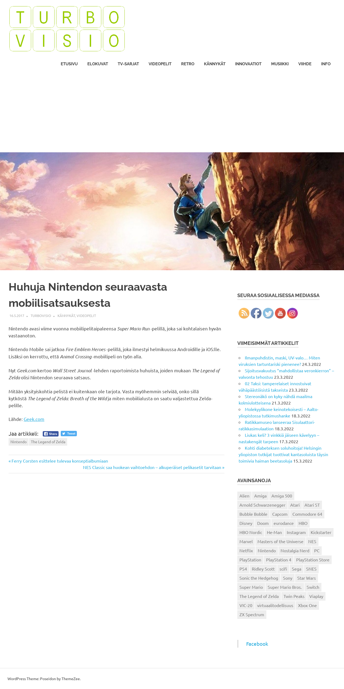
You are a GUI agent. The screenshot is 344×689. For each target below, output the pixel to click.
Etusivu (69, 64)
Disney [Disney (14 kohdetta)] (245, 523)
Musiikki (280, 64)
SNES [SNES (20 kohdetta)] (311, 568)
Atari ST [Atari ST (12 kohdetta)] (312, 504)
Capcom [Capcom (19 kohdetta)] (280, 514)
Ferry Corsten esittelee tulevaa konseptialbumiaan (59, 460)
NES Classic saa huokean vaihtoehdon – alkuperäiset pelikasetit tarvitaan (152, 467)
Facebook (257, 643)
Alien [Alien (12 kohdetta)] (244, 495)
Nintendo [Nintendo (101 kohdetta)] (267, 550)
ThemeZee (71, 678)
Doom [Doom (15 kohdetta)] (263, 523)
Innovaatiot (248, 64)
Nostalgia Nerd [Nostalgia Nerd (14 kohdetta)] (295, 550)
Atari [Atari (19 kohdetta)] (295, 504)
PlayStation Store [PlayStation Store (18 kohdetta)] (312, 559)
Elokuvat (97, 64)
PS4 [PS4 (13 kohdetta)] (243, 568)
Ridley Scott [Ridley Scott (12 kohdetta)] (263, 568)
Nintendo (18, 441)
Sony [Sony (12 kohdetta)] (287, 577)
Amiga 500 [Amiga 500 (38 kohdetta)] (281, 495)
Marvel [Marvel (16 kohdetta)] (246, 541)
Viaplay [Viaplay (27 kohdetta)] (316, 596)
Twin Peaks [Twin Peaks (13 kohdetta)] (294, 596)
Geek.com (34, 419)
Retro (187, 64)
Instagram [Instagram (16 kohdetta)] (296, 532)
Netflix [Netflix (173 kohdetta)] (246, 550)
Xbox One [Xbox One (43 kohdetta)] (307, 605)
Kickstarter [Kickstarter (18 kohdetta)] (321, 532)
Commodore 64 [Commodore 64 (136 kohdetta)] (307, 514)
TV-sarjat (128, 64)
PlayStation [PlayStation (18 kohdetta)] (250, 559)
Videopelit (160, 64)
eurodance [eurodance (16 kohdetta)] (284, 523)
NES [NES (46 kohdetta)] (312, 541)
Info (326, 64)
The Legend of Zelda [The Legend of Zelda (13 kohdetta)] (259, 596)
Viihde (304, 64)
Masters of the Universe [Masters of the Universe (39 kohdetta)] (280, 541)
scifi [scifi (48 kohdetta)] (283, 568)
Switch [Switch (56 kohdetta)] (313, 587)
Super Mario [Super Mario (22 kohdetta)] (251, 587)
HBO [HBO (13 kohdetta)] (303, 523)
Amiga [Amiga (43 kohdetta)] (260, 495)
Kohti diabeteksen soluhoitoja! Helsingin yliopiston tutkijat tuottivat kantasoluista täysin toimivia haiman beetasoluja (283, 454)
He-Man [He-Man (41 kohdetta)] (274, 532)
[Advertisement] (172, 112)
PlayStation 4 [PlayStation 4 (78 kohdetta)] (278, 559)
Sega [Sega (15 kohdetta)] (296, 568)
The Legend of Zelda (48, 441)
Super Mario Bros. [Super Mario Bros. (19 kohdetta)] (285, 587)
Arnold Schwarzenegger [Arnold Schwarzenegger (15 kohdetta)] (262, 504)
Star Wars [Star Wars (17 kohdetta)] (306, 577)
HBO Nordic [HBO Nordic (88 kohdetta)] (250, 532)
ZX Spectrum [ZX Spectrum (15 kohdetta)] (251, 614)
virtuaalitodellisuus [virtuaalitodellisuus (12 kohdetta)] (275, 605)
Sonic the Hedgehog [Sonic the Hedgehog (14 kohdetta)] (258, 577)
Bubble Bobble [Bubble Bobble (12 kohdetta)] (253, 514)
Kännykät (214, 64)
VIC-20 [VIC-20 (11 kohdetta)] (245, 605)
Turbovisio (41, 315)
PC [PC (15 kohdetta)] (317, 550)
